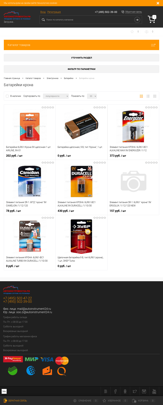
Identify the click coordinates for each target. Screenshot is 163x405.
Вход (43, 12)
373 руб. (118, 155)
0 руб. (64, 155)
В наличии (15, 96)
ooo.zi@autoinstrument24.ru (34, 312)
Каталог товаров (81, 45)
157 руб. (118, 211)
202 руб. (14, 155)
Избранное (115, 400)
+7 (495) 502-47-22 (17, 298)
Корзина (143, 400)
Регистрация (54, 12)
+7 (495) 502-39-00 (106, 12)
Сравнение (85, 400)
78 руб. (13, 211)
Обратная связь (133, 12)
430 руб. (66, 211)
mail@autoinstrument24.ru (34, 308)
